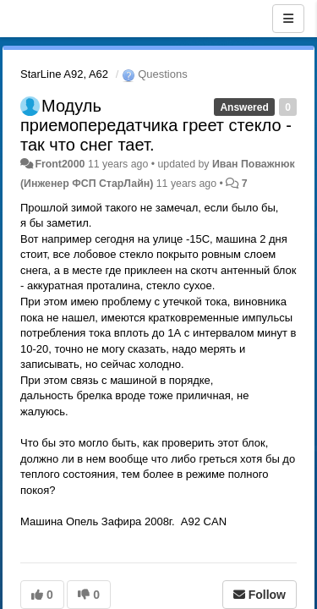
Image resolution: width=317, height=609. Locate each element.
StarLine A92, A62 (64, 74)
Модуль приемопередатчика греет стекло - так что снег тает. (156, 125)
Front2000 (60, 164)
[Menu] (288, 18)
